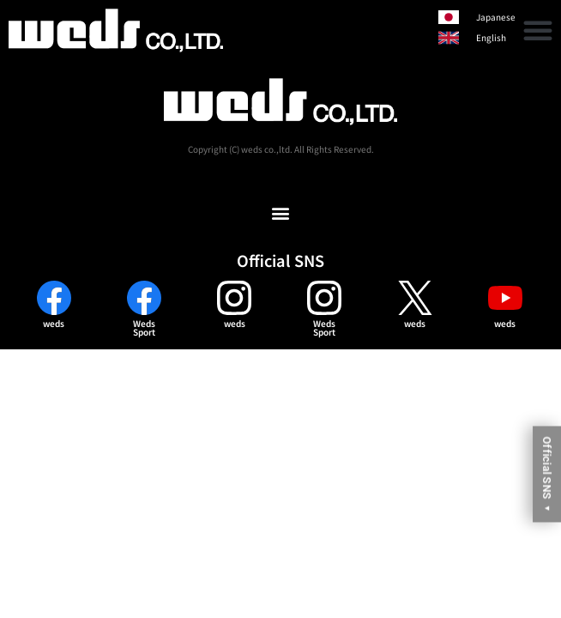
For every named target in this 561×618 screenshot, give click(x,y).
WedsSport (144, 327)
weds (53, 323)
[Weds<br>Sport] (144, 298)
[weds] (54, 298)
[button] (538, 30)
